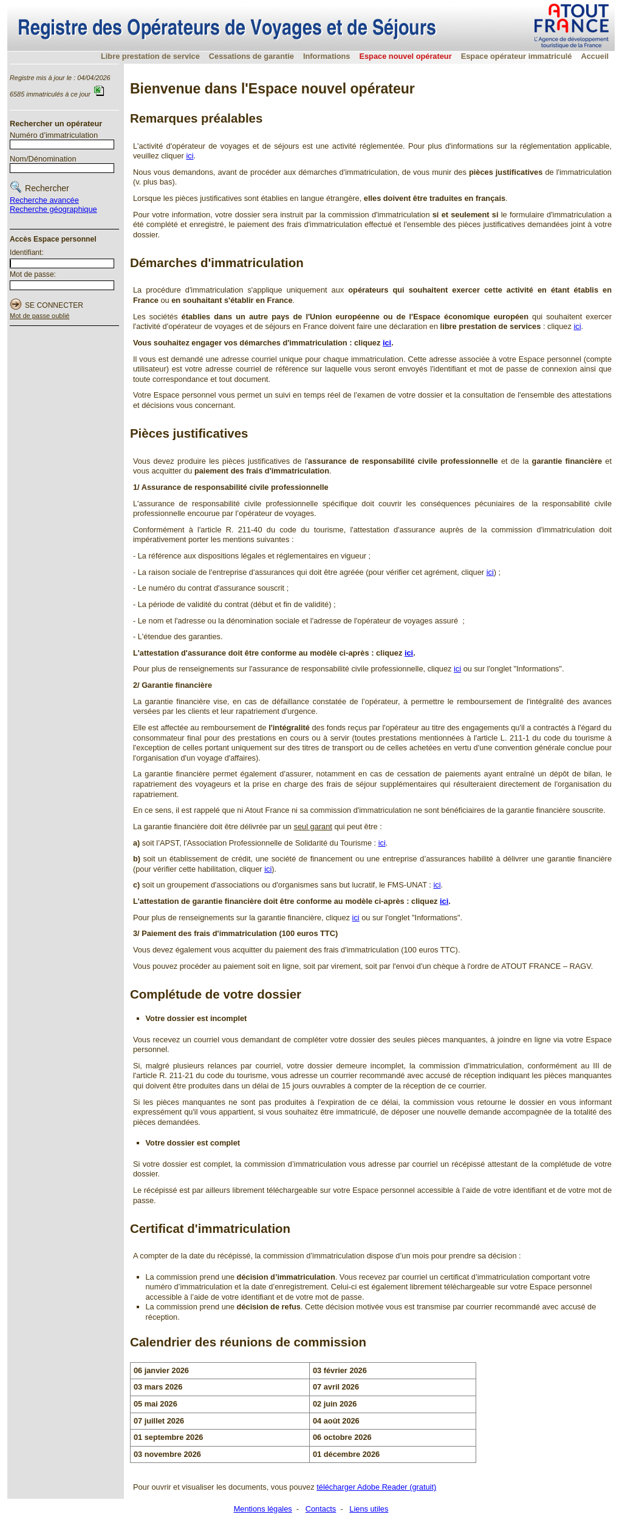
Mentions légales (263, 1508)
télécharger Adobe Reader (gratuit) (376, 1487)
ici (189, 155)
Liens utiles (368, 1508)
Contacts (321, 1508)
